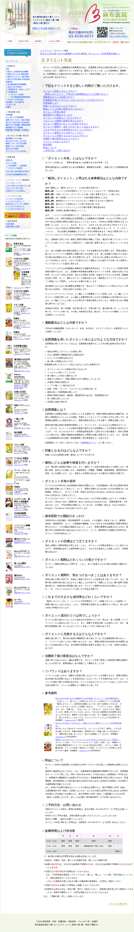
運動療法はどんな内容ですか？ (59, 97)
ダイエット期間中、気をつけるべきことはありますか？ (71, 127)
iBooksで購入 (18, 388)
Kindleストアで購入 (21, 387)
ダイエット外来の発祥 (54, 112)
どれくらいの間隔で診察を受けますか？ (63, 121)
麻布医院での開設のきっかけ (57, 115)
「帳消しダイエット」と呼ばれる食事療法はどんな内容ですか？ (75, 94)
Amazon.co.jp (25, 253)
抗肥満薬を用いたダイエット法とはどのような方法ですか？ (73, 100)
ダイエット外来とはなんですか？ (60, 91)
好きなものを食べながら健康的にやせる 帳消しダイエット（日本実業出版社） (87, 698)
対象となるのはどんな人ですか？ (60, 106)
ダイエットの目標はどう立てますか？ (62, 118)
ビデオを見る (18, 532)
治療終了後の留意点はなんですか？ (61, 138)
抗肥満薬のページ (88, 442)
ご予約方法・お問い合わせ (56, 150)
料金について (50, 147)
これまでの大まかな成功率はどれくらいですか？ (68, 130)
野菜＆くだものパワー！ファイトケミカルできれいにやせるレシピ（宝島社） (87, 740)
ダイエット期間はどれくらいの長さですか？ (65, 124)
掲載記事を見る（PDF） (22, 371)
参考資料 (47, 144)
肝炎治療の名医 (113, 10)
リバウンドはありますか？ (56, 141)
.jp (74, 720)
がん (104, 10)
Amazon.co (69, 720)
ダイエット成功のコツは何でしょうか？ (63, 133)
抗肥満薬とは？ (51, 103)
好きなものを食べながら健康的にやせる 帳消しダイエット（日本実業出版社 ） (80, 53)
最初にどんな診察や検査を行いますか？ (63, 109)
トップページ (46, 50)
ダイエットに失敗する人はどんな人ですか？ (65, 135)
